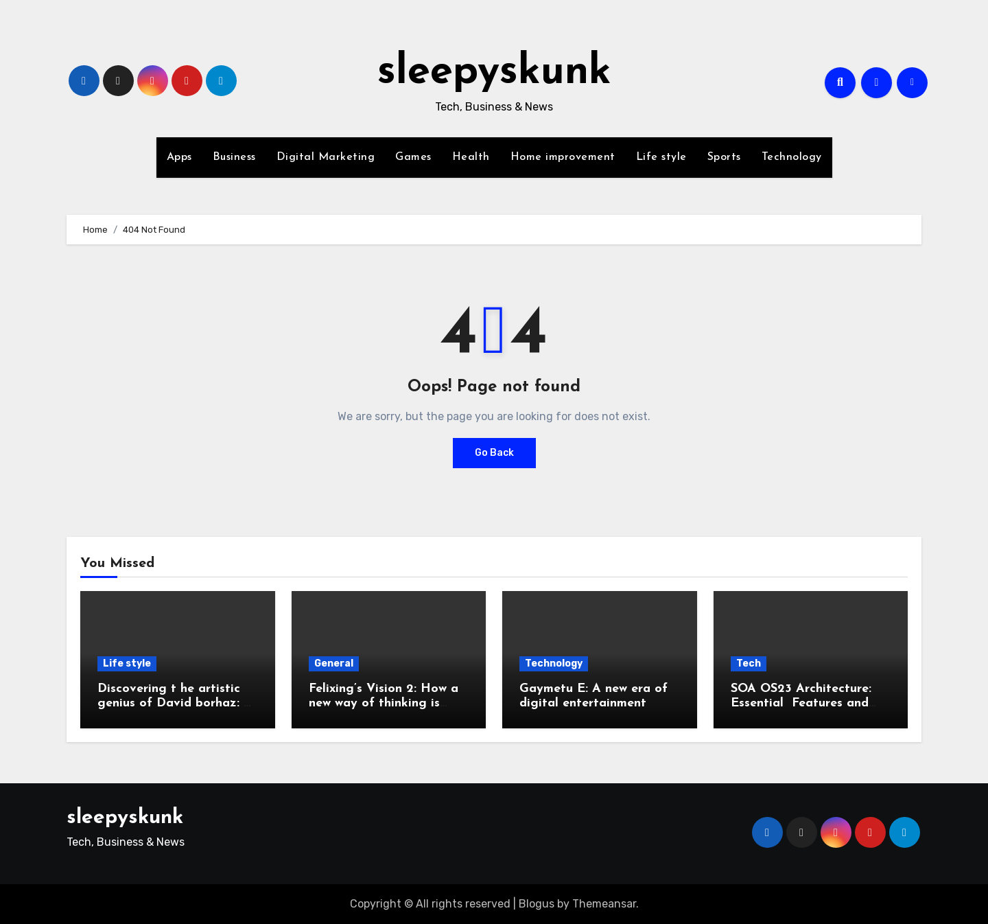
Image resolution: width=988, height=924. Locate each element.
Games (413, 157)
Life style (661, 157)
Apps (179, 157)
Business (234, 157)
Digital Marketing (326, 157)
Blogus (536, 903)
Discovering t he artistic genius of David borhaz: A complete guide (174, 703)
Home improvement (562, 157)
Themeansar (604, 903)
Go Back (494, 453)
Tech (748, 663)
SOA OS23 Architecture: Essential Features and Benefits (801, 703)
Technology (792, 157)
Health (471, 157)
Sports (724, 157)
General (333, 663)
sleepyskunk (494, 72)
